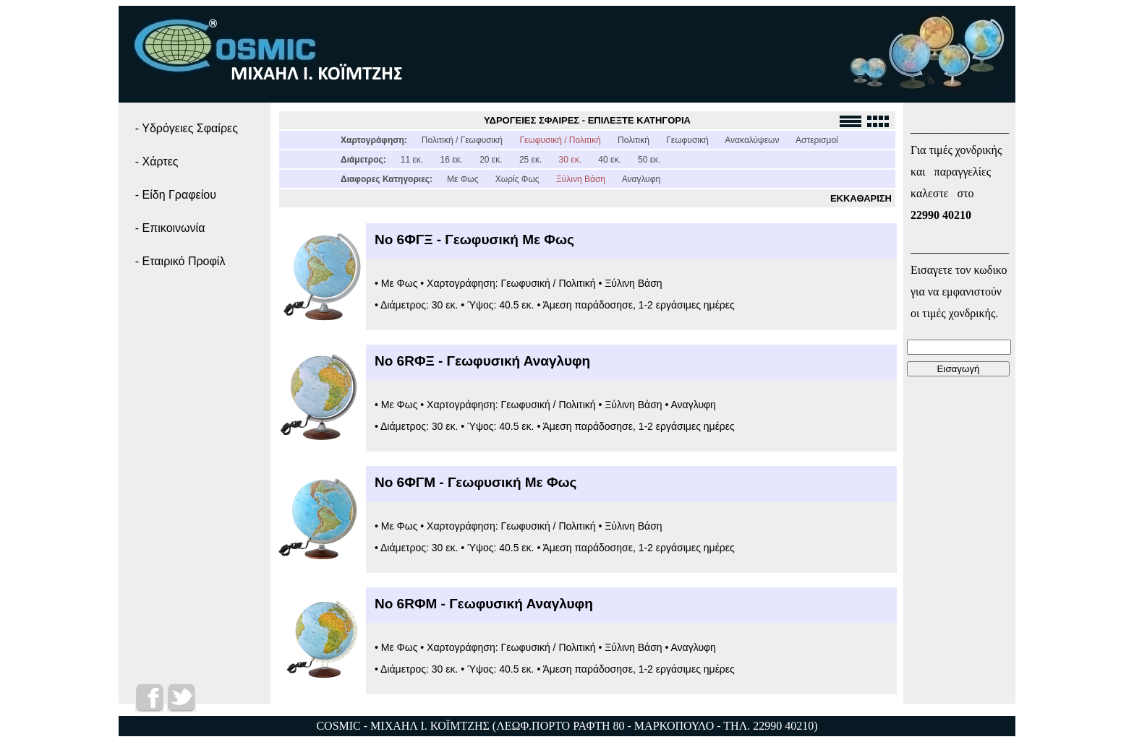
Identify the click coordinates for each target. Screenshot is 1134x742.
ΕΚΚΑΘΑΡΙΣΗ (861, 198)
